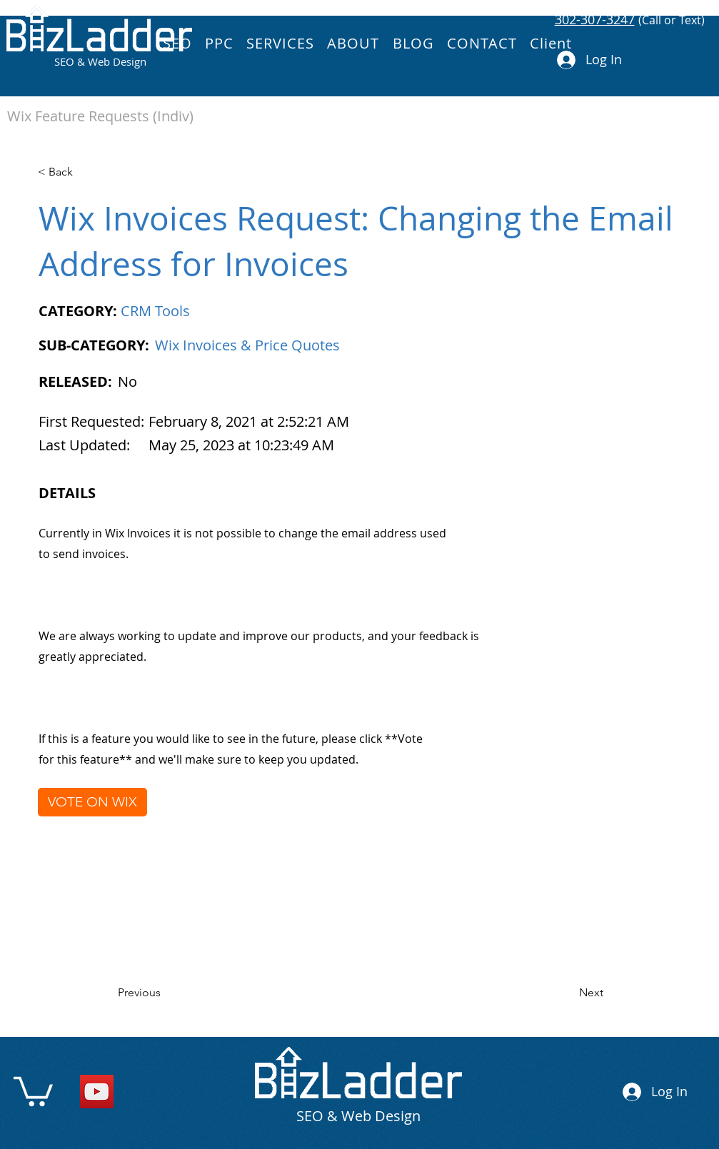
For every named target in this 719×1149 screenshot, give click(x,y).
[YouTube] (97, 1091)
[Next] (567, 992)
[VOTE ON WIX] (92, 802)
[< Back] (84, 172)
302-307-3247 (595, 19)
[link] (33, 1089)
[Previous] (164, 992)
